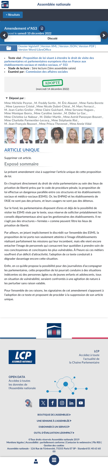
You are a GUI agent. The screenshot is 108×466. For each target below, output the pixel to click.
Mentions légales (15, 442)
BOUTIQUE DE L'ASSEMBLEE (53, 415)
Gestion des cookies (54, 445)
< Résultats (13, 14)
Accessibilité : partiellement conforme (45, 442)
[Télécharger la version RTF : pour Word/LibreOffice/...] (34, 50)
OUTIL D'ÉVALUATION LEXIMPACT (53, 433)
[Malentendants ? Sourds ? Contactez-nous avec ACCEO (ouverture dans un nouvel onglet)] (27, 403)
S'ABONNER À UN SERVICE (53, 427)
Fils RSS (97, 442)
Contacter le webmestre (78, 442)
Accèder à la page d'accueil (5, 4)
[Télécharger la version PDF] (42, 28)
